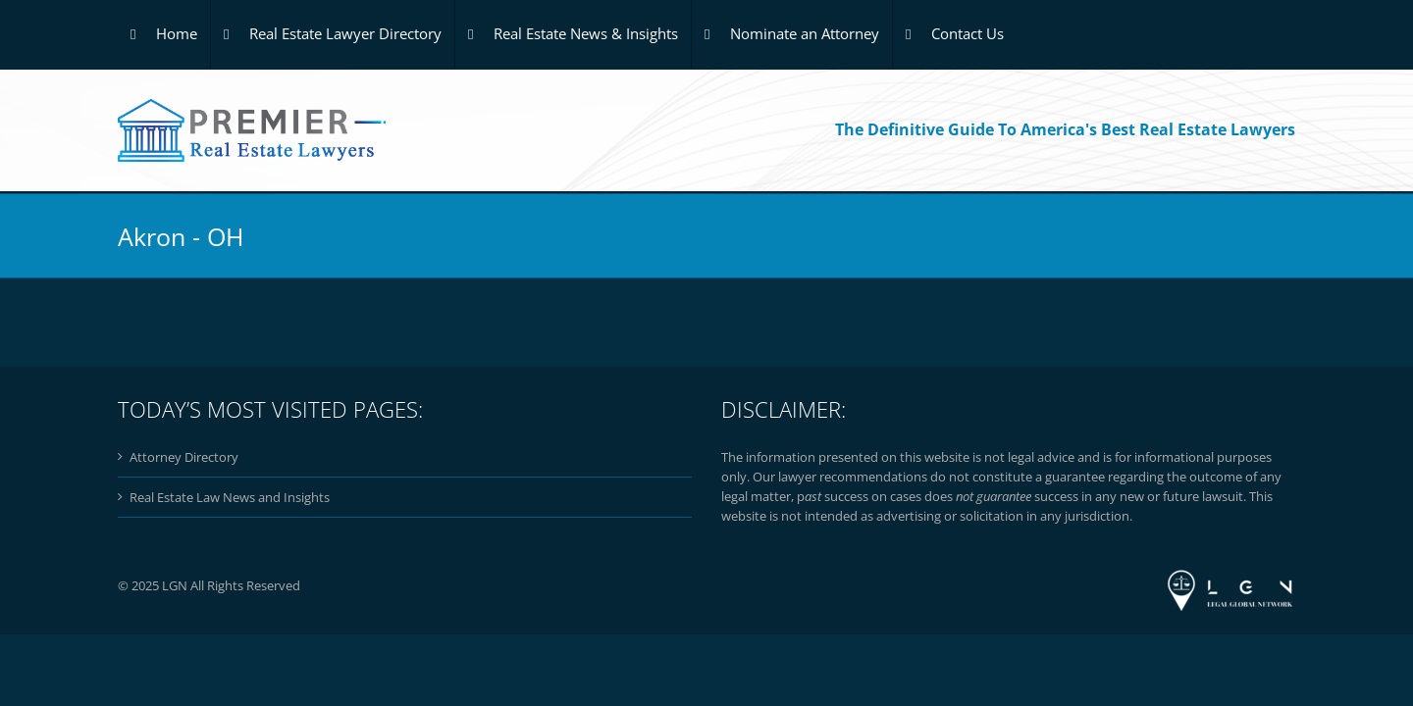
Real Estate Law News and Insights (230, 497)
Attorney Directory (184, 457)
